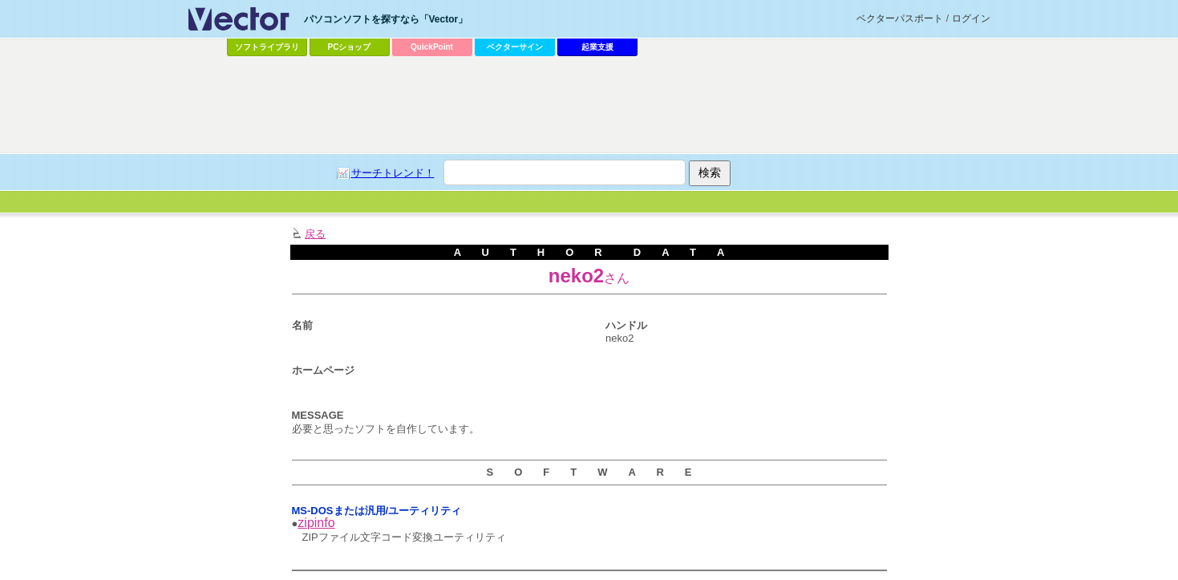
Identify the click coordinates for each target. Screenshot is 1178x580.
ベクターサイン (515, 47)
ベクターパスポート (899, 18)
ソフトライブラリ (267, 47)
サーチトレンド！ (393, 173)
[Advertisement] (589, 105)
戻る (315, 234)
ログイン (971, 18)
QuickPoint (432, 47)
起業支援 (597, 47)
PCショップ (349, 47)
